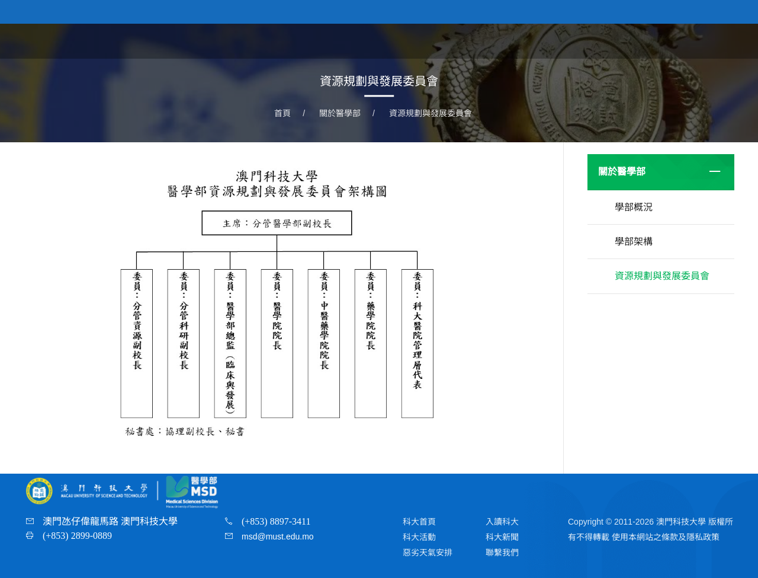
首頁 (486, 41)
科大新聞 (502, 537)
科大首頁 (419, 521)
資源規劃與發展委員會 (430, 113)
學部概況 (634, 207)
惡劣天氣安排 (427, 552)
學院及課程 (603, 41)
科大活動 (419, 537)
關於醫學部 (537, 41)
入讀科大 (502, 521)
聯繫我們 (502, 552)
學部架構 (634, 242)
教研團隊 (663, 41)
